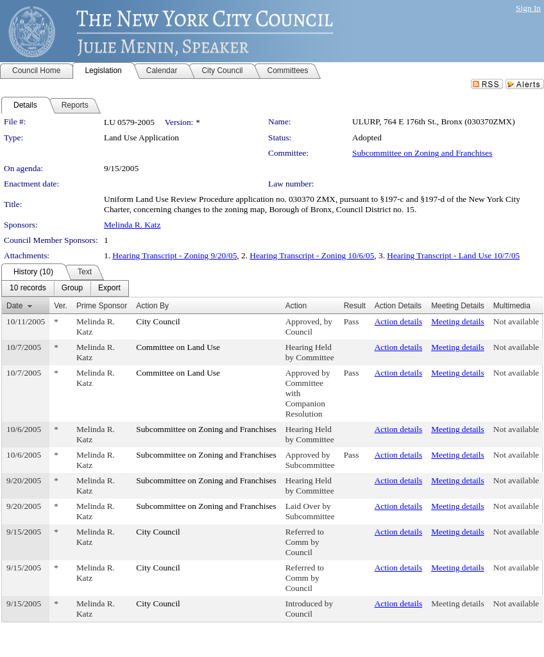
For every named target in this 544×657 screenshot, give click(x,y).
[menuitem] (28, 288)
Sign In (528, 8)
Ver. (60, 305)
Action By (152, 305)
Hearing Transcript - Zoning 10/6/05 (312, 255)
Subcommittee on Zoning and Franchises (422, 153)
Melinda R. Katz (132, 224)
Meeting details (457, 321)
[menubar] (65, 288)
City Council (158, 321)
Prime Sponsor (101, 305)
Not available (516, 321)
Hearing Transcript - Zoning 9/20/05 (174, 255)
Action (296, 305)
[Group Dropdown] (72, 288)
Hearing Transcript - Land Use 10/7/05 (453, 255)
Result (355, 305)
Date (14, 305)
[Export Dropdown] (109, 288)
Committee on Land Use (178, 347)
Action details (398, 321)
